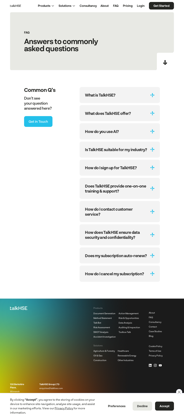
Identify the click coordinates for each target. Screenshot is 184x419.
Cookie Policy (155, 346)
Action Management (129, 313)
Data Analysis (125, 322)
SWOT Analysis (100, 332)
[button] (48, 5)
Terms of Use (155, 351)
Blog (151, 336)
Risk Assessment (101, 327)
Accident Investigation (104, 336)
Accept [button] (164, 406)
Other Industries (126, 360)
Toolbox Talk (125, 332)
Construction (99, 360)
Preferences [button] (116, 406)
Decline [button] (142, 406)
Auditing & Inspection (129, 327)
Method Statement (102, 318)
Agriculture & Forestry (104, 351)
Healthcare (123, 351)
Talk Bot (97, 322)
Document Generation (104, 313)
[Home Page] (15, 5)
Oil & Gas (97, 355)
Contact (153, 326)
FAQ (151, 317)
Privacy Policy (156, 355)
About (152, 312)
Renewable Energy (127, 355)
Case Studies (155, 331)
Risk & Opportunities (129, 318)
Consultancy (155, 322)
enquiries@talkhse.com (51, 388)
